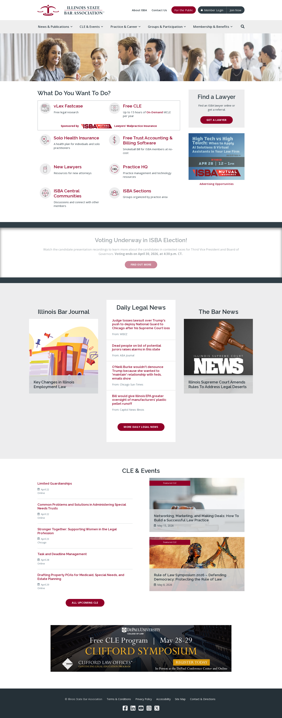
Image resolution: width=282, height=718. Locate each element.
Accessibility (163, 699)
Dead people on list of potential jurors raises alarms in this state (136, 347)
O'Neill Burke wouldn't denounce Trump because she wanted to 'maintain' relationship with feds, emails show (137, 372)
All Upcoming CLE (85, 602)
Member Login (212, 10)
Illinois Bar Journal (64, 311)
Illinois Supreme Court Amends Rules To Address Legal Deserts (217, 384)
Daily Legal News (141, 307)
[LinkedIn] (133, 708)
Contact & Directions (202, 699)
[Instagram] (149, 708)
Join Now (236, 10)
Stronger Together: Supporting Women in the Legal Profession (77, 531)
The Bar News (218, 311)
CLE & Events (141, 470)
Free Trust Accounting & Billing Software (148, 140)
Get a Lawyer (216, 120)
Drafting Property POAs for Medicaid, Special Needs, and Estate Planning (80, 576)
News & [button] (55, 26)
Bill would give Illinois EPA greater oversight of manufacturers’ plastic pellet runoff (139, 399)
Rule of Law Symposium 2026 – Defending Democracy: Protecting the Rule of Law (190, 577)
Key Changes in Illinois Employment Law (54, 384)
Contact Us (159, 10)
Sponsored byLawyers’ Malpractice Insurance (109, 126)
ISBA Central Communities (67, 193)
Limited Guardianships (54, 483)
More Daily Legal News (141, 427)
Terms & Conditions (119, 699)
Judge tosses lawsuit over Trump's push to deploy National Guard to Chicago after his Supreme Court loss (141, 324)
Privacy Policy (143, 699)
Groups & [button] (167, 26)
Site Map (180, 699)
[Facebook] (125, 708)
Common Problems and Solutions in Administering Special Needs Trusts (81, 506)
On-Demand (154, 112)
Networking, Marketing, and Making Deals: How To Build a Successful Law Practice (196, 518)
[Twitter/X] (157, 708)
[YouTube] (141, 708)
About (139, 10)
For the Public (183, 10)
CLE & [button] (91, 26)
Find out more (143, 264)
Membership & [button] (212, 26)
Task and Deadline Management (62, 554)
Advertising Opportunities (217, 184)
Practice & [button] (125, 26)
